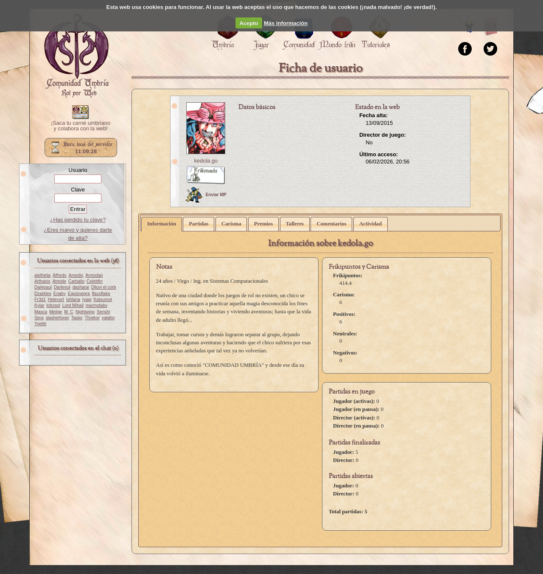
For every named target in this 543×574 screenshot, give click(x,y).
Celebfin (95, 281)
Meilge (55, 312)
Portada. (76, 55)
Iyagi (87, 299)
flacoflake (101, 293)
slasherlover (57, 317)
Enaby (59, 293)
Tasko (77, 317)
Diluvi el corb (103, 287)
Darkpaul (43, 287)
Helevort (56, 299)
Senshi (103, 312)
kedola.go (206, 161)
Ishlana (73, 299)
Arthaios (42, 281)
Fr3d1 (40, 299)
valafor (108, 317)
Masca (40, 312)
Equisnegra (79, 293)
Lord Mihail (73, 305)
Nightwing (85, 312)
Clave (78, 189)
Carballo (76, 281)
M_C (68, 312)
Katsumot (103, 299)
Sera (39, 317)
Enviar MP (206, 194)
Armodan (94, 275)
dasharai (81, 287)
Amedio (76, 275)
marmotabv (96, 305)
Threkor (92, 317)
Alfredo (59, 275)
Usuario (77, 170)
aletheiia (42, 275)
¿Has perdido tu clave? (78, 220)
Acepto (249, 23)
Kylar (39, 305)
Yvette (40, 323)
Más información (286, 23)
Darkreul (62, 287)
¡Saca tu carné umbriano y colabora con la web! (80, 126)
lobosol (53, 305)
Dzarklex (42, 293)
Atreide (59, 281)
